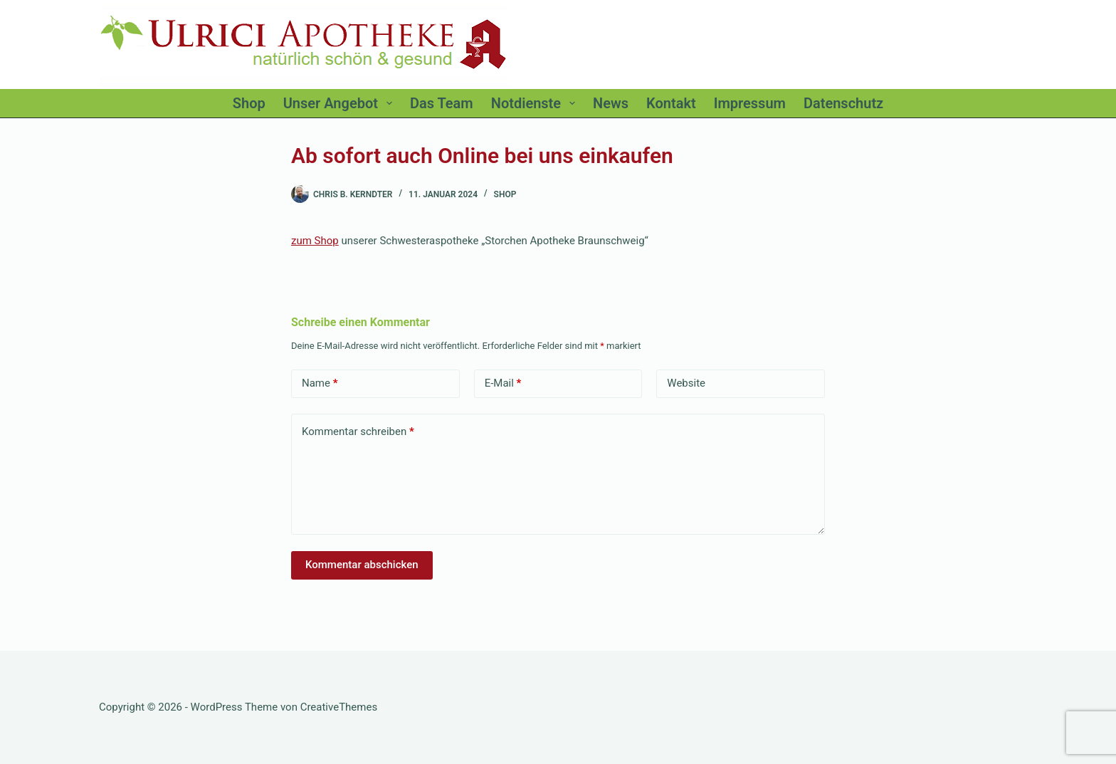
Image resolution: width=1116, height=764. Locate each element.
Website (686, 383)
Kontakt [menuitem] (671, 103)
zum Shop (315, 240)
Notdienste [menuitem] (536, 103)
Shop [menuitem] (249, 103)
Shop (505, 194)
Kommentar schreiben (358, 432)
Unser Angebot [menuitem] (340, 103)
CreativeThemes (339, 707)
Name (320, 383)
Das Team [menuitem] (441, 103)
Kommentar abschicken (361, 564)
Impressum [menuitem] (750, 103)
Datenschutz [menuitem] (843, 103)
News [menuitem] (610, 103)
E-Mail (503, 383)
